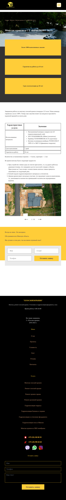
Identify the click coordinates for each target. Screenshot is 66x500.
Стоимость (33, 347)
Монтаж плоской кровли (33, 383)
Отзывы (33, 359)
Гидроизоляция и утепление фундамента (33, 417)
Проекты (33, 341)
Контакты (33, 364)
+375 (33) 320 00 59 (34, 437)
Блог (33, 353)
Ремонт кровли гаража (33, 394)
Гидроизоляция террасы (33, 405)
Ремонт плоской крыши (33, 388)
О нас (33, 336)
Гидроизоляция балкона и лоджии (33, 411)
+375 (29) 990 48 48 (35, 442)
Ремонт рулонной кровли (33, 400)
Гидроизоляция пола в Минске (33, 422)
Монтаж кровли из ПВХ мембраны (33, 428)
